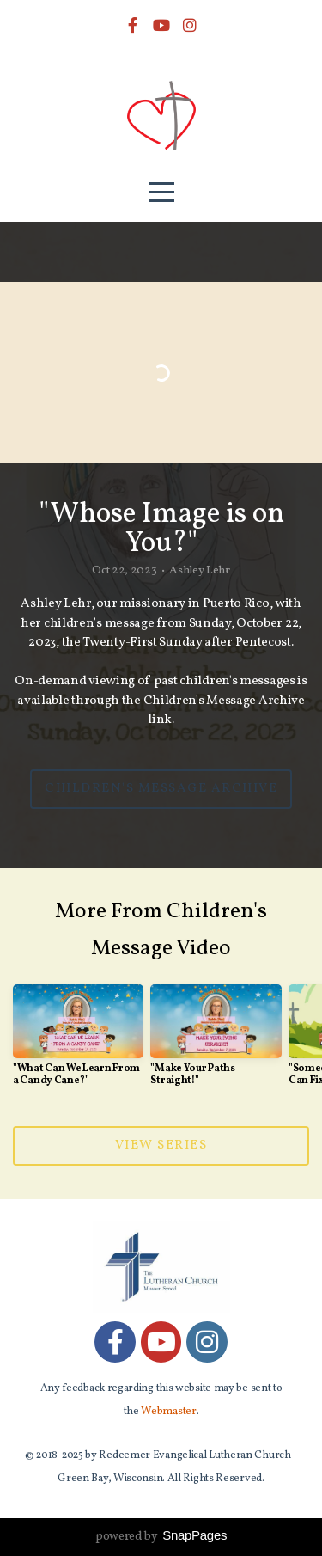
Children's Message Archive (161, 789)
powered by (161, 1536)
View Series (161, 1145)
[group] (78, 1042)
